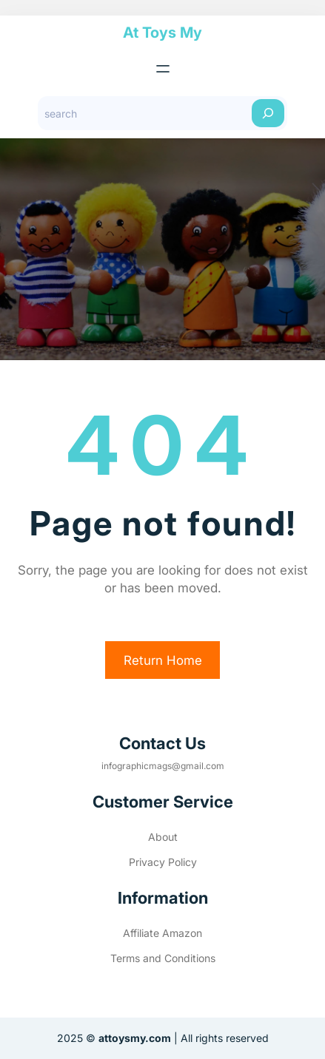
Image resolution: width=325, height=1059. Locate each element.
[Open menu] (162, 68)
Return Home (163, 660)
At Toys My (162, 32)
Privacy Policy (163, 862)
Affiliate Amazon (162, 933)
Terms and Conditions (162, 958)
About (163, 836)
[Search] (268, 113)
